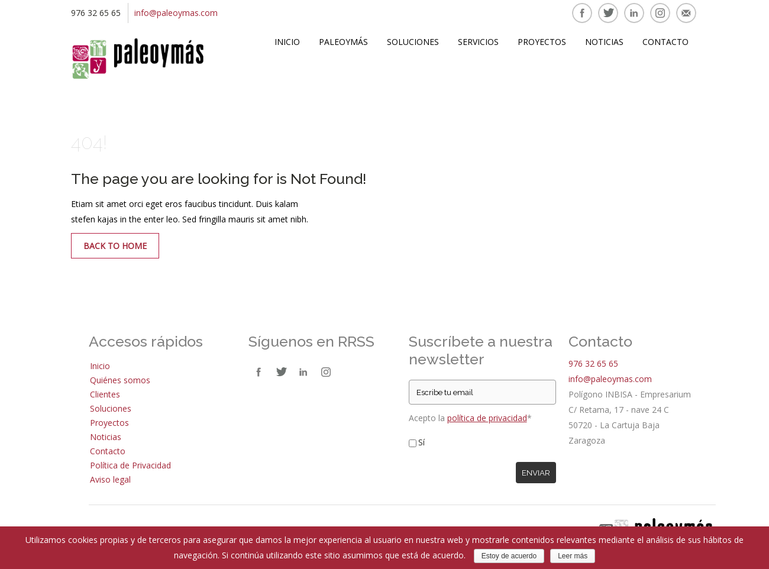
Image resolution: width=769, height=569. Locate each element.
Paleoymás (343, 41)
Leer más (572, 556)
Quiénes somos (120, 380)
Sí (421, 442)
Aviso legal (110, 479)
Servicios (478, 41)
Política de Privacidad (130, 465)
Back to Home (115, 245)
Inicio (287, 41)
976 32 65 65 (593, 363)
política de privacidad (487, 417)
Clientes (105, 394)
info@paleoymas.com (176, 12)
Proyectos (542, 41)
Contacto (665, 41)
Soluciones (413, 41)
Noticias (604, 41)
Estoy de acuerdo (509, 556)
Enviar (536, 472)
